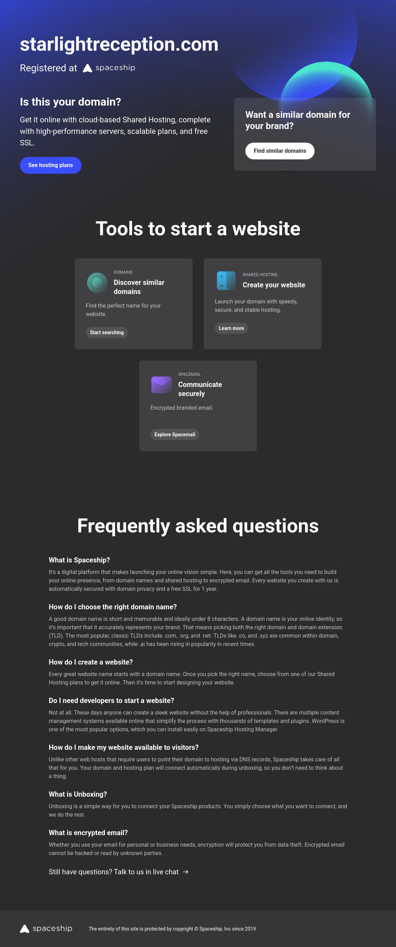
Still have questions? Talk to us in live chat (119, 872)
